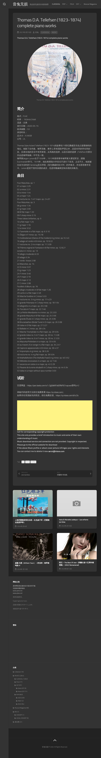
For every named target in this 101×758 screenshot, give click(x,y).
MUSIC (54, 33)
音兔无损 (20, 4)
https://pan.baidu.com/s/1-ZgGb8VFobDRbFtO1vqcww (51, 385)
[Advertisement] (54, 416)
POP (63, 4)
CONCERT (19, 715)
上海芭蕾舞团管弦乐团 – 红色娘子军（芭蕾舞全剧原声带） (32, 521)
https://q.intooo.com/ (55, 392)
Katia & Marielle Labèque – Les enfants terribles (73, 521)
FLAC (27, 462)
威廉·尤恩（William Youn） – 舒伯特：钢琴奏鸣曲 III (32, 564)
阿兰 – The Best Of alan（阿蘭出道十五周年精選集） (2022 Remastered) (76, 564)
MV (16, 712)
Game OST (21, 688)
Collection (18, 672)
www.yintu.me (17, 591)
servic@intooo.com (56, 451)
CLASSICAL (56, 4)
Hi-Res (33, 462)
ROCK (19, 704)
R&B (19, 701)
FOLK (72, 4)
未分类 (17, 722)
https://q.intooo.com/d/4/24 (68, 395)
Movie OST (21, 691)
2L (23, 462)
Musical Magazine (90, 4)
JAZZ (19, 698)
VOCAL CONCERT (21, 718)
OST (77, 4)
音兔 (37, 33)
